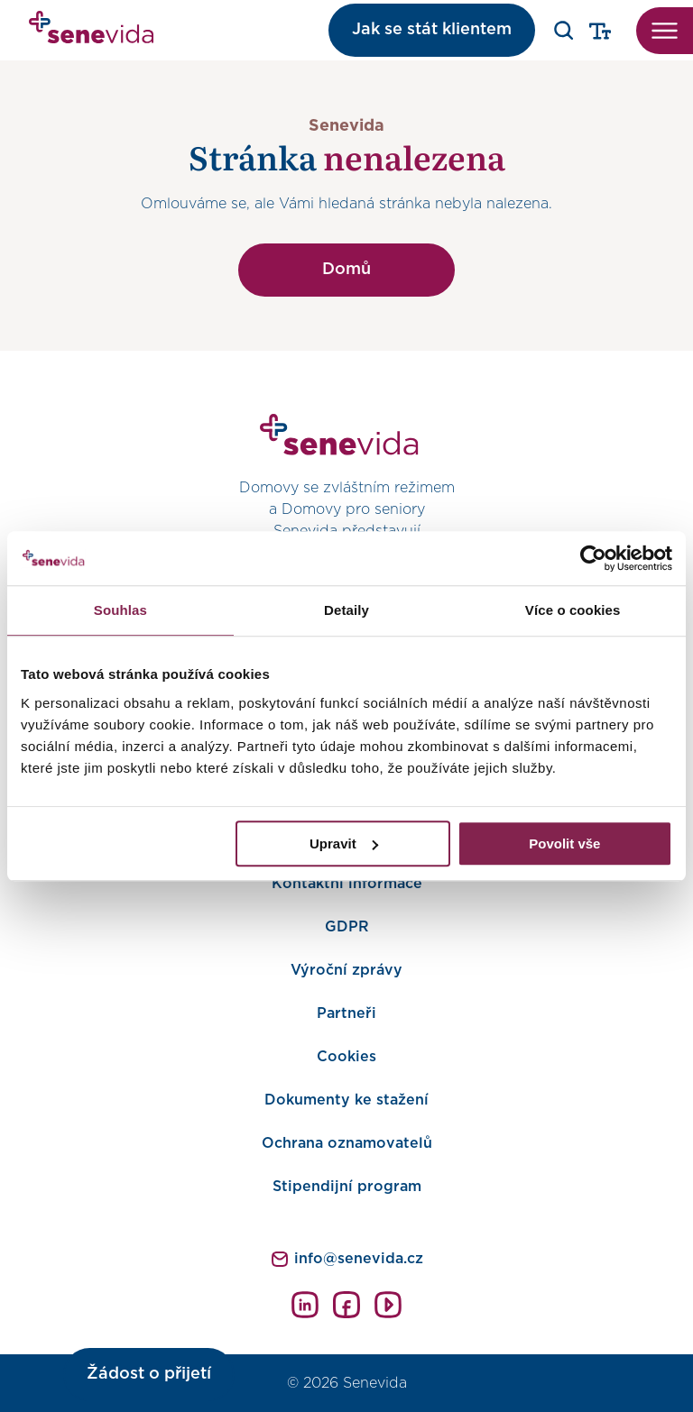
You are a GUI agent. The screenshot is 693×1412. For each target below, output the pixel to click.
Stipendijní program (347, 1186)
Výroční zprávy (346, 970)
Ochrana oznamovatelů (347, 1143)
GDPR (347, 927)
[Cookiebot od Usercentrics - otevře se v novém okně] (593, 558)
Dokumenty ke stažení (346, 1100)
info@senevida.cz (358, 1259)
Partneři (346, 1013)
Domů (346, 269)
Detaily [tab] (346, 610)
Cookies (346, 1057)
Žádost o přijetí (149, 1374)
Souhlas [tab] (120, 610)
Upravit (344, 843)
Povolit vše (564, 843)
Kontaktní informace (347, 883)
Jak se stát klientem (432, 30)
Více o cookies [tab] (573, 610)
